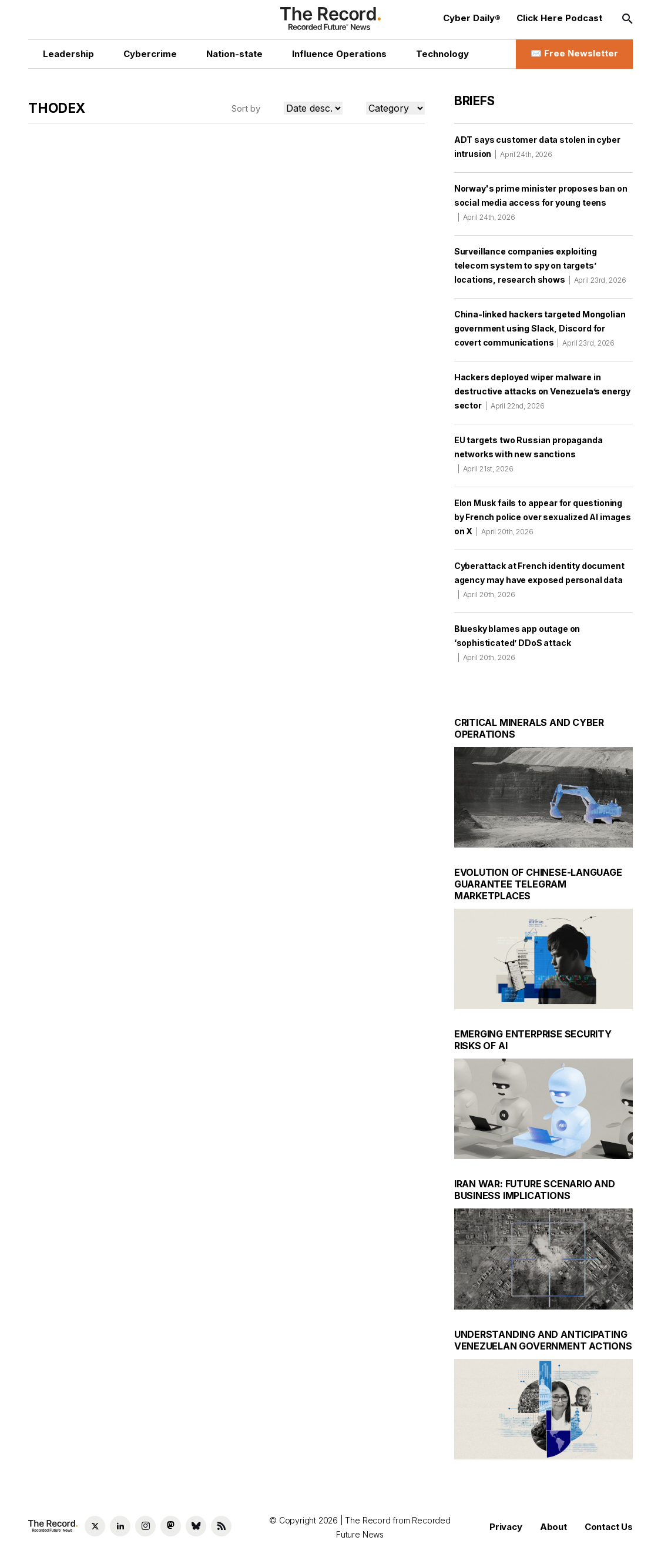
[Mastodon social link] (170, 1526)
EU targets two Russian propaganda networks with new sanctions (528, 454)
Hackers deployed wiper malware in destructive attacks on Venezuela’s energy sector (542, 391)
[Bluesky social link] (196, 1526)
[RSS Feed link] (221, 1526)
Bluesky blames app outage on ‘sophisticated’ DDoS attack (517, 643)
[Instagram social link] (145, 1526)
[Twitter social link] (95, 1526)
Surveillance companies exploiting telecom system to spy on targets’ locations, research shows (540, 265)
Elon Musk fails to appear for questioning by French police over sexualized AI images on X (542, 517)
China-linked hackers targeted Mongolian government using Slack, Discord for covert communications (540, 328)
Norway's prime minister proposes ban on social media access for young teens (541, 202)
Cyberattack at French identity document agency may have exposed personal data (539, 580)
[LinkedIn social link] (120, 1526)
